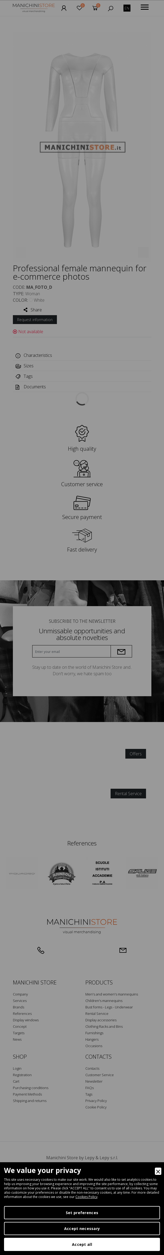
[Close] (158, 1171)
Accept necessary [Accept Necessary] (82, 1228)
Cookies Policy (86, 1196)
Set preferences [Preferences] (82, 1212)
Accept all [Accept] (82, 1244)
